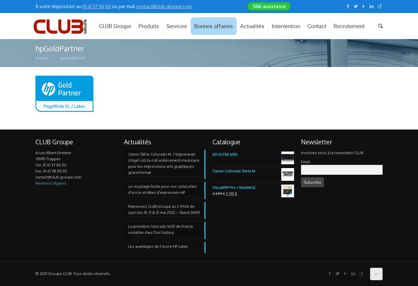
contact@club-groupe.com (164, 6)
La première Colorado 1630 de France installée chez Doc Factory (160, 229)
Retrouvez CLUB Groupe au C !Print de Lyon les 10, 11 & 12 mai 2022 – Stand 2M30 (164, 209)
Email (305, 162)
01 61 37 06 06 (96, 6)
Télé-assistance (269, 6)
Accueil (41, 58)
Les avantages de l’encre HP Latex (158, 246)
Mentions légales (50, 183)
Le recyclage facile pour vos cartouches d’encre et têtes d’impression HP (162, 189)
